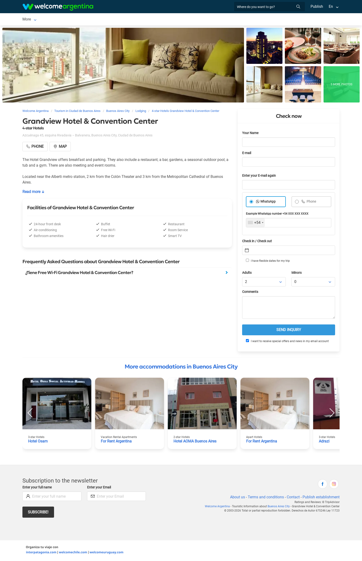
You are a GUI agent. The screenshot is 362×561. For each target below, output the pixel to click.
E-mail (247, 154)
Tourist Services (137, 19)
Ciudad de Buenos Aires (42, 19)
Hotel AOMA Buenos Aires (195, 442)
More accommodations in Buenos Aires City (181, 367)
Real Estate (228, 19)
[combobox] (255, 223)
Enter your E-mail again (260, 177)
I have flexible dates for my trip (267, 261)
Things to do (202, 19)
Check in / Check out (258, 242)
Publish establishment (321, 498)
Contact (292, 498)
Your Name (250, 134)
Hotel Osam (38, 442)
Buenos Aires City (279, 507)
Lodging (77, 19)
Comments (250, 293)
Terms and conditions (265, 498)
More (247, 19)
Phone (311, 203)
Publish (317, 6)
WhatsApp (268, 203)
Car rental (108, 19)
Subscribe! (38, 513)
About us (236, 498)
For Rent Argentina (116, 442)
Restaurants (176, 19)
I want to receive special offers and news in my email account (287, 342)
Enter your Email (99, 488)
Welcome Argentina (218, 507)
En (331, 6)
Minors (296, 274)
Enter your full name (37, 488)
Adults (247, 274)
